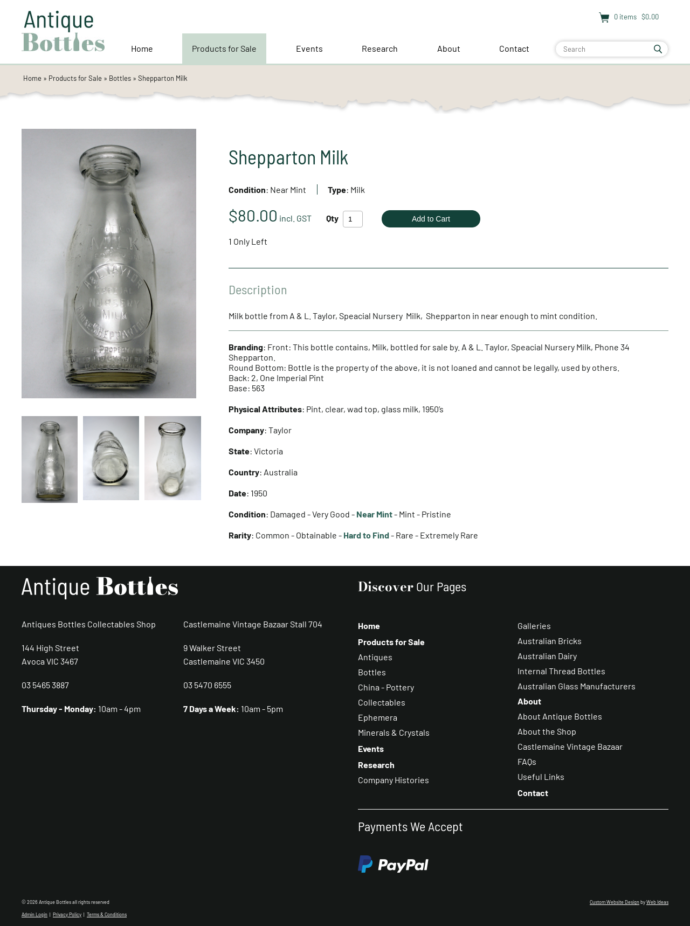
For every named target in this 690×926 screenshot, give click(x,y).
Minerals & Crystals (394, 732)
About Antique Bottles (560, 716)
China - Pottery (386, 687)
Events (309, 48)
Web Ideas (657, 902)
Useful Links (541, 776)
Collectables (381, 702)
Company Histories (393, 780)
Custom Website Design (614, 902)
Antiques (375, 657)
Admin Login (34, 914)
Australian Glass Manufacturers (577, 686)
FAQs (527, 761)
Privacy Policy (67, 914)
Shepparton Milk (163, 78)
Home (142, 48)
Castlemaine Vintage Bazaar (570, 746)
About (448, 48)
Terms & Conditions (107, 914)
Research (380, 48)
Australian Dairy (547, 656)
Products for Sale (224, 48)
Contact (514, 48)
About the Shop (547, 731)
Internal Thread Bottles (561, 671)
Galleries (534, 625)
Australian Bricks (550, 640)
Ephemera (377, 717)
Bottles (120, 78)
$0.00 (649, 16)
